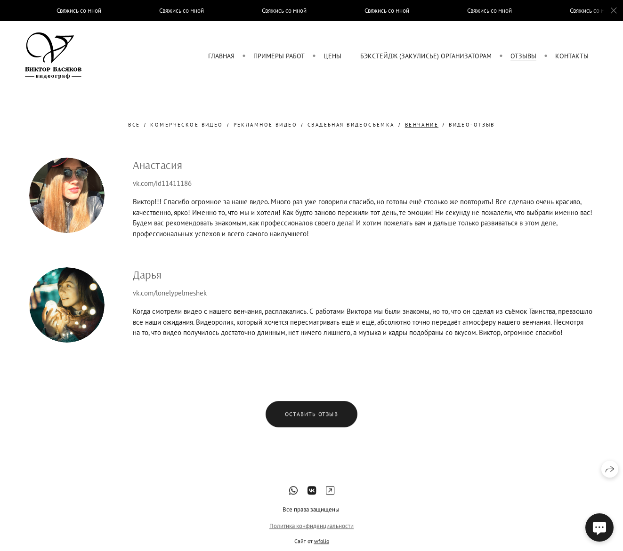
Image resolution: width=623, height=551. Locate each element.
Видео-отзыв (472, 124)
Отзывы (523, 56)
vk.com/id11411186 (162, 183)
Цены (332, 56)
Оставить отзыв (311, 421)
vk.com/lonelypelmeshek (170, 292)
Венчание (421, 124)
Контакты (572, 56)
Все (134, 124)
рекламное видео (265, 124)
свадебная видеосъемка (351, 124)
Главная (221, 56)
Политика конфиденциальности (311, 533)
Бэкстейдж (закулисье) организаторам (426, 56)
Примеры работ (279, 56)
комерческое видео (186, 124)
